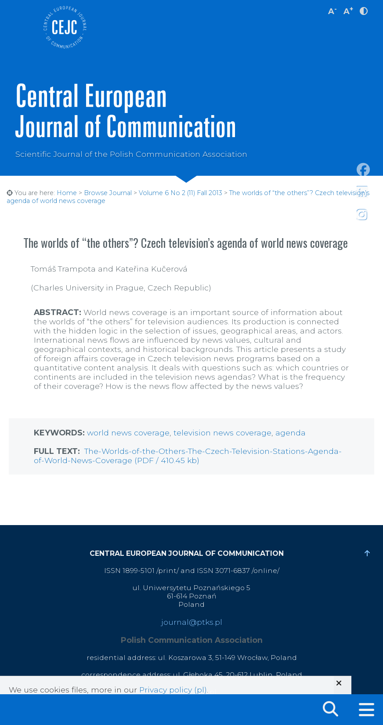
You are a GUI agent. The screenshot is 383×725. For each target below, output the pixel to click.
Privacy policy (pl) (173, 689)
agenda (290, 432)
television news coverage (222, 432)
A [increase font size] (348, 10)
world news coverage (128, 432)
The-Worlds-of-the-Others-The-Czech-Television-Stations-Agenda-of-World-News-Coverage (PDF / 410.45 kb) (188, 455)
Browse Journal (108, 193)
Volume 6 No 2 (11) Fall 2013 (180, 193)
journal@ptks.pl (191, 622)
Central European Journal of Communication (64, 27)
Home (67, 193)
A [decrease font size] (332, 10)
